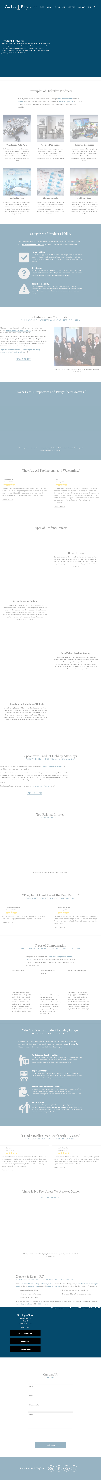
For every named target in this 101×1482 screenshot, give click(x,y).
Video (49, 7)
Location (71, 7)
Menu (92, 7)
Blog (42, 7)
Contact (81, 7)
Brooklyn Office (25, 1315)
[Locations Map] (76, 1332)
